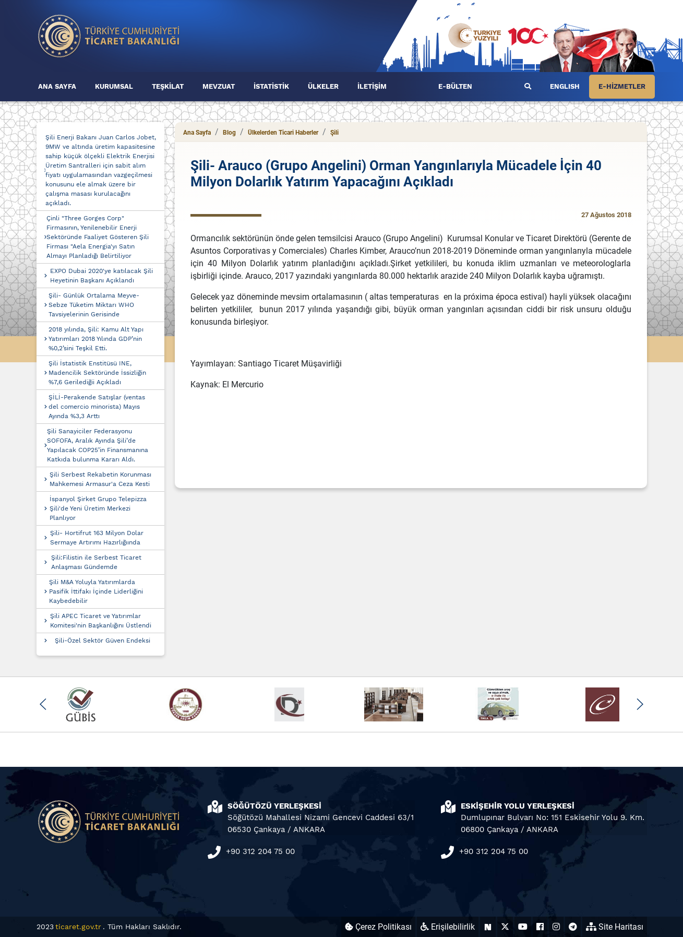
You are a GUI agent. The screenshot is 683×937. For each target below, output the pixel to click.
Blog (229, 132)
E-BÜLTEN (455, 86)
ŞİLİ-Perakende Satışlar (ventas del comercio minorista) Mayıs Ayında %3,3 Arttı (97, 407)
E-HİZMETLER (621, 86)
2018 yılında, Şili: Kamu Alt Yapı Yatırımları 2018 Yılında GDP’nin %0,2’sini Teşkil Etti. (96, 339)
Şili (334, 132)
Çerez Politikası (378, 927)
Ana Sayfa (197, 132)
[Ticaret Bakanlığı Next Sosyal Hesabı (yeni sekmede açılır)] (488, 927)
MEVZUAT (218, 86)
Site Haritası (614, 927)
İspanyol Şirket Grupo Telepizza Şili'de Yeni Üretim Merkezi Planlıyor (98, 508)
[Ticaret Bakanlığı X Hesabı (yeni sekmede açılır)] (505, 927)
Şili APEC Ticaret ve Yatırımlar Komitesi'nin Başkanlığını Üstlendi (100, 620)
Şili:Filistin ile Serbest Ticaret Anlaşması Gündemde (96, 562)
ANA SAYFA (57, 86)
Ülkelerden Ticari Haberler (283, 132)
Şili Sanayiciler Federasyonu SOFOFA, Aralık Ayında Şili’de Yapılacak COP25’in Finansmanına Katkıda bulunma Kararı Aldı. (97, 445)
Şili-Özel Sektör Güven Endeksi (102, 640)
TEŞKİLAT (168, 86)
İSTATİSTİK (271, 86)
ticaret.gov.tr (78, 926)
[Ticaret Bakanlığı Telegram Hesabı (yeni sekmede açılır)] (573, 927)
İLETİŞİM (372, 86)
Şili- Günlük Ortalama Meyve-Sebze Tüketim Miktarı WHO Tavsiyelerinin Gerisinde (94, 305)
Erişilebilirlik (448, 927)
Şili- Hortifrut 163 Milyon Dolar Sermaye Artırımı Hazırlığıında (96, 537)
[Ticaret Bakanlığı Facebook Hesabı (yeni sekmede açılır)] (540, 927)
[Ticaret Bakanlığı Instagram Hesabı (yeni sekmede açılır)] (556, 927)
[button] (44, 704)
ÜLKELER (323, 86)
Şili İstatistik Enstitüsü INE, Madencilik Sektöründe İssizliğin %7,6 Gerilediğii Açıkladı (97, 373)
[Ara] (528, 86)
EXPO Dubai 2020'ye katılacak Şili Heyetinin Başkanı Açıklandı (101, 275)
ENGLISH (565, 86)
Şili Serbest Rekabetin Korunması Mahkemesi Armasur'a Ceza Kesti (100, 479)
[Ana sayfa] (109, 35)
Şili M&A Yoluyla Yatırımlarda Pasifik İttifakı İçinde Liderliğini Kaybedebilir (96, 591)
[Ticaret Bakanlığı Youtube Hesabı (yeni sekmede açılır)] (522, 927)
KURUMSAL (114, 86)
